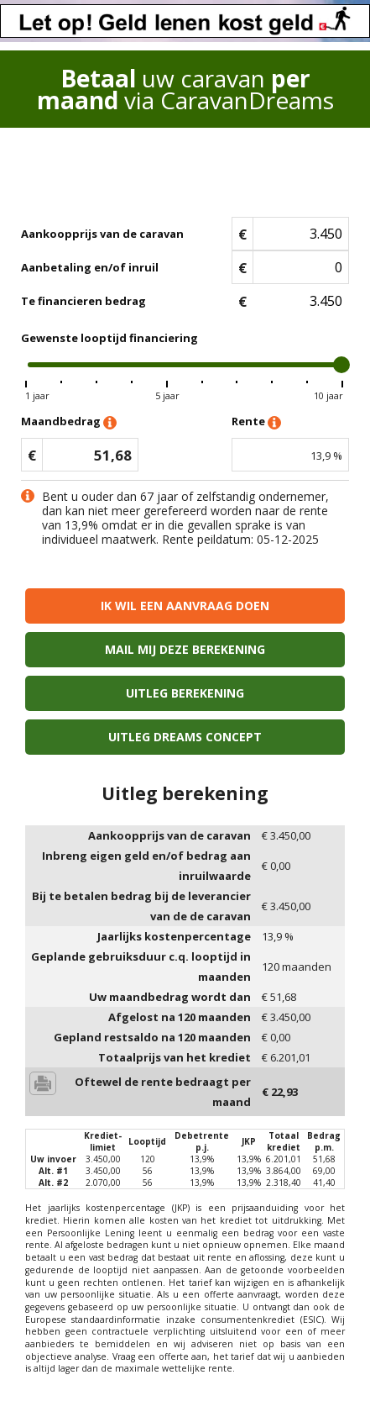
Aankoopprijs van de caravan (102, 233)
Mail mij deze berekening (185, 649)
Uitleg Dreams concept (185, 737)
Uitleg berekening (185, 693)
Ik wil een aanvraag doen (185, 606)
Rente (256, 422)
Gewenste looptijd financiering (109, 337)
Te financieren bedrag (83, 300)
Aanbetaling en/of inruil (90, 267)
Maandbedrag (69, 422)
